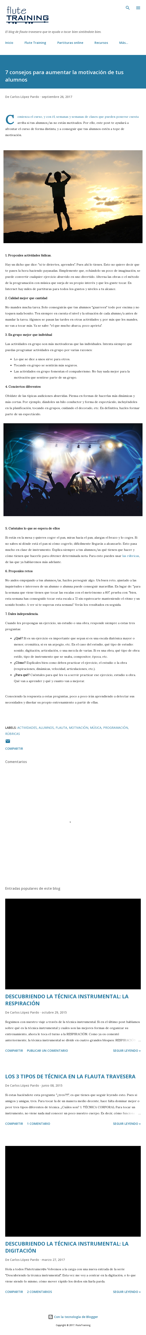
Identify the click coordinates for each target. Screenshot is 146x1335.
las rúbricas (130, 556)
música (95, 728)
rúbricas (12, 734)
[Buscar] (127, 7)
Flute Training (35, 43)
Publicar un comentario (47, 1050)
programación (115, 728)
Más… (123, 43)
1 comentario (38, 1124)
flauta (61, 728)
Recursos (101, 43)
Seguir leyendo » (127, 1050)
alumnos (46, 728)
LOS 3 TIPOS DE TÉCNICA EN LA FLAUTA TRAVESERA (70, 1076)
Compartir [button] (14, 748)
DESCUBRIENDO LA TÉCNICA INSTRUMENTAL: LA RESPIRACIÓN (67, 1000)
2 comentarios (39, 1292)
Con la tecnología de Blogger (73, 1317)
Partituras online (70, 43)
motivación (78, 728)
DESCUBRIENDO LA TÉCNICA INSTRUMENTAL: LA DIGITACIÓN (67, 1247)
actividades (27, 728)
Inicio (9, 43)
